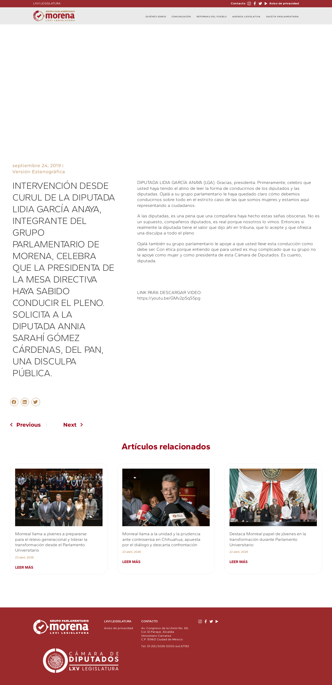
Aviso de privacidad (284, 3)
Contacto (238, 3)
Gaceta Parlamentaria (282, 16)
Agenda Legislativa (246, 16)
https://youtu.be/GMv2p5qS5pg (168, 298)
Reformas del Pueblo (212, 16)
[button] (14, 402)
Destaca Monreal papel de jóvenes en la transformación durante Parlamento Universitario (267, 539)
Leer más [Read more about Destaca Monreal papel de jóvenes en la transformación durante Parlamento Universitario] (238, 561)
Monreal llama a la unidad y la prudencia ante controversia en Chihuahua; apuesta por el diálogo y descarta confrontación (161, 539)
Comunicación (181, 16)
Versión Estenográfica (38, 171)
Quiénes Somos (155, 16)
